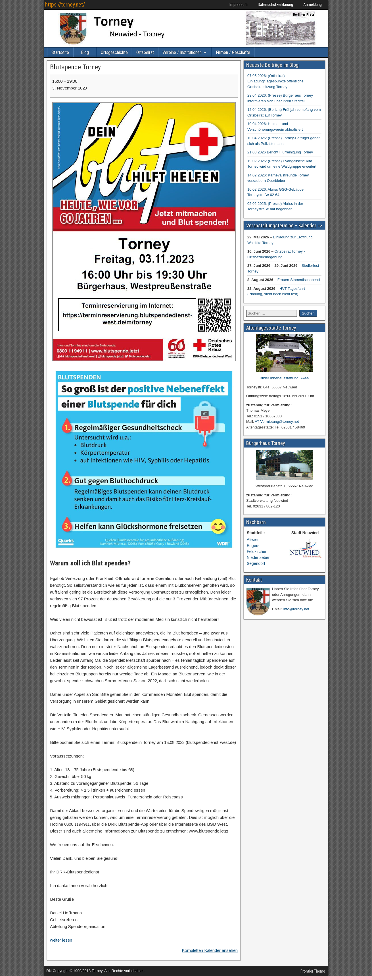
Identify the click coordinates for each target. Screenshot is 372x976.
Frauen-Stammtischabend (298, 280)
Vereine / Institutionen (182, 52)
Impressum (238, 4)
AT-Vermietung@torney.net (277, 421)
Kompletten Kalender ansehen (210, 950)
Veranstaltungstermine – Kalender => (284, 225)
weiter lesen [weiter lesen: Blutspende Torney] (61, 940)
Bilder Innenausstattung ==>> (284, 378)
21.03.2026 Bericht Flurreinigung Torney (280, 152)
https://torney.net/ (65, 4)
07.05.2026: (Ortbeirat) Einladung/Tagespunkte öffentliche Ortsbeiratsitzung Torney (275, 81)
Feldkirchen (257, 551)
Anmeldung (312, 4)
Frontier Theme (312, 971)
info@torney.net (296, 609)
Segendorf (256, 563)
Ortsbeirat (145, 52)
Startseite (60, 52)
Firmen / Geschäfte (233, 52)
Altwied (253, 539)
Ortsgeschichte (114, 52)
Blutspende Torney (75, 67)
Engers (253, 545)
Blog (85, 52)
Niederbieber (258, 557)
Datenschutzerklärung (275, 4)
